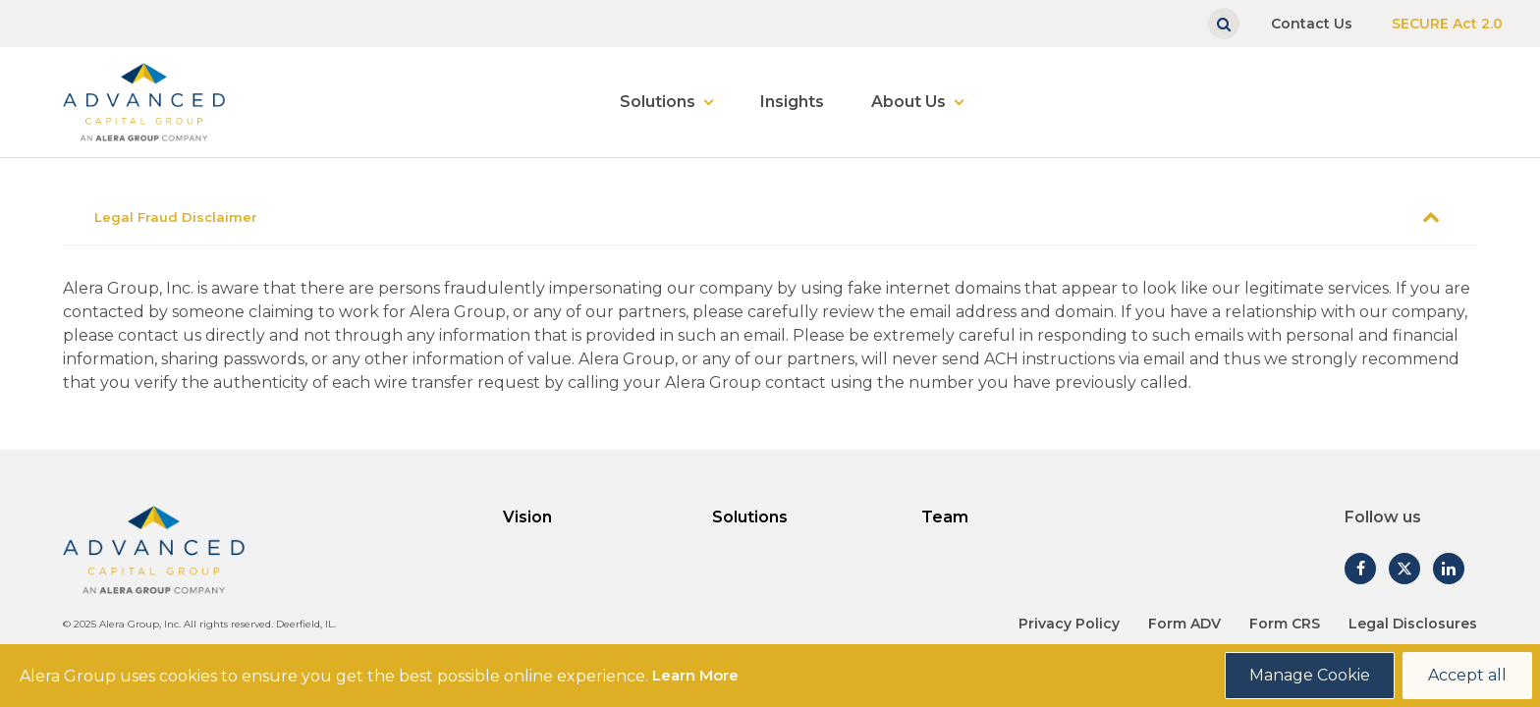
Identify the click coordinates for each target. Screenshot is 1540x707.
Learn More (695, 675)
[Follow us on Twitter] (1404, 568)
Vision (527, 517)
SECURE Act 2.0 (1447, 23)
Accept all (1467, 675)
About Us (908, 101)
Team (944, 517)
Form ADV (1184, 623)
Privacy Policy (1069, 623)
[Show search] (1223, 23)
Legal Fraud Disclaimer (175, 217)
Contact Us (1311, 23)
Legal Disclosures (1412, 623)
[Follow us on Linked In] (1448, 568)
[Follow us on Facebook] (1360, 568)
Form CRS (1284, 623)
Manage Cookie (1309, 675)
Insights (792, 101)
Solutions (657, 101)
